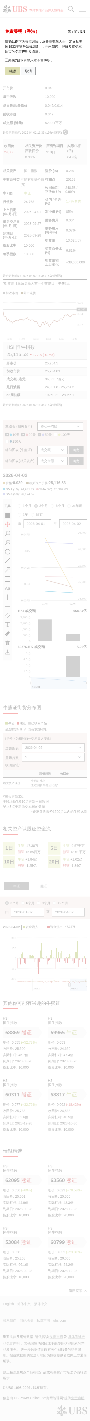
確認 (12, 71)
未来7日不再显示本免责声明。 (29, 60)
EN (82, 31)
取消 (28, 71)
